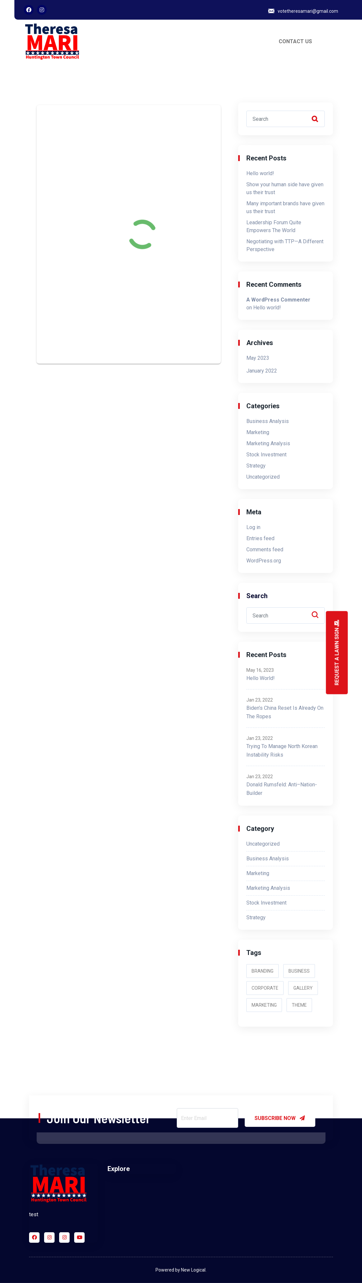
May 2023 (257, 358)
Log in (253, 527)
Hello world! (260, 173)
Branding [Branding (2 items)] (262, 971)
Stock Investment (266, 454)
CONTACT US (295, 41)
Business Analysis (267, 421)
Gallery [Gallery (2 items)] (303, 988)
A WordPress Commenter (278, 300)
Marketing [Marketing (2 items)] (264, 1005)
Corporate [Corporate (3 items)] (265, 988)
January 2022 (261, 371)
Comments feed (264, 549)
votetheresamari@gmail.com (308, 11)
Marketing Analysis (268, 443)
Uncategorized (263, 477)
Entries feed (260, 538)
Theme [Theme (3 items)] (299, 1005)
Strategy (256, 466)
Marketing (257, 432)
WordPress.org (263, 561)
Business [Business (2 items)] (299, 971)
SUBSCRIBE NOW (280, 1118)
